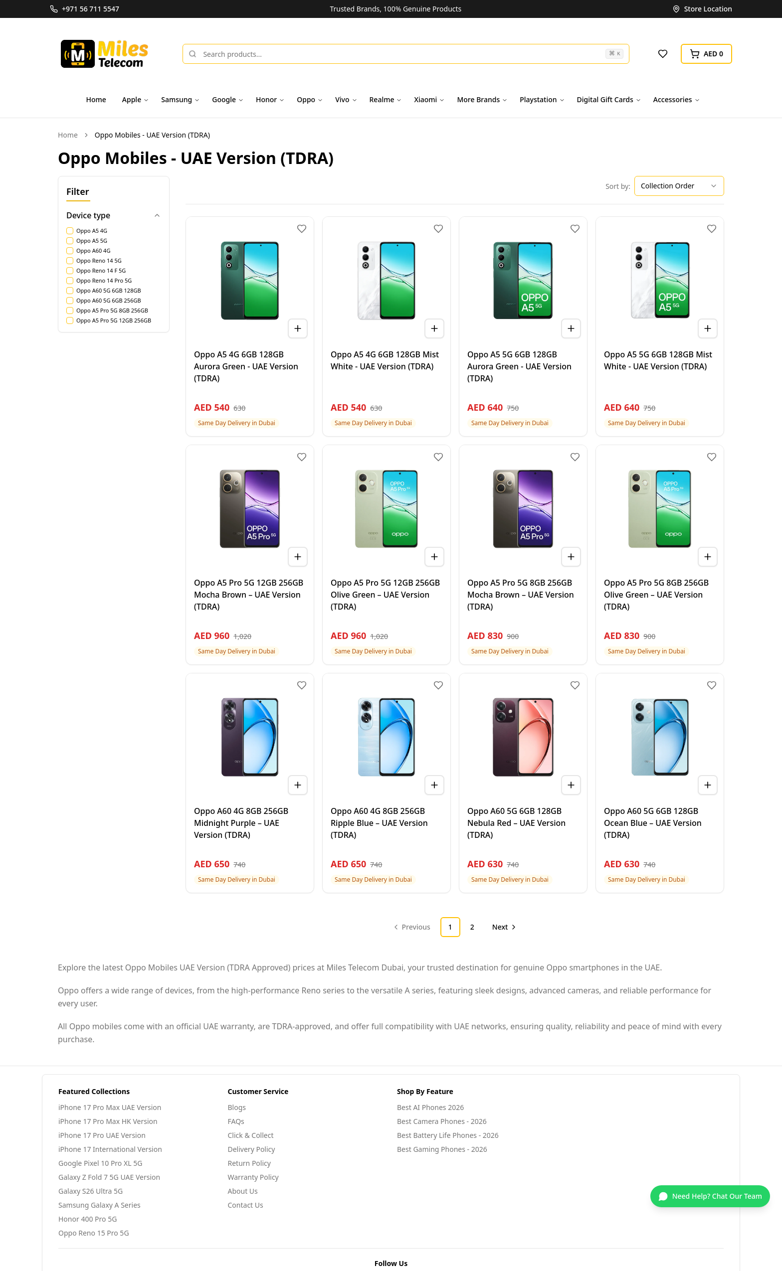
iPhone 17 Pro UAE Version (102, 1135)
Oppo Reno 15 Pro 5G (93, 1233)
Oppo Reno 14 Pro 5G (104, 280)
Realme (386, 99)
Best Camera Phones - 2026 (442, 1121)
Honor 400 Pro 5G (87, 1219)
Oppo (310, 99)
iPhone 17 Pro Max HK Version (108, 1121)
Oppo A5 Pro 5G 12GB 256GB (113, 320)
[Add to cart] (298, 328)
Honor (270, 99)
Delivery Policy (251, 1149)
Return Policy (249, 1163)
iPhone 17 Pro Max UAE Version (109, 1107)
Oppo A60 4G (93, 250)
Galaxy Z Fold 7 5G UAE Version (109, 1177)
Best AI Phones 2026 (430, 1107)
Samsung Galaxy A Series (99, 1205)
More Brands (482, 99)
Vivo (346, 99)
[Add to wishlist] (302, 229)
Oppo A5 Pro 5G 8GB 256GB (112, 310)
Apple (135, 99)
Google (228, 99)
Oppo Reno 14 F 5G (101, 270)
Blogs (237, 1107)
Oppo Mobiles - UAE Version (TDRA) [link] (152, 135)
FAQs (236, 1121)
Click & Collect (251, 1135)
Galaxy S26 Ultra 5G (90, 1191)
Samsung (180, 99)
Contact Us (245, 1205)
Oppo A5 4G (91, 230)
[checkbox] (69, 230)
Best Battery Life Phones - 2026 (448, 1135)
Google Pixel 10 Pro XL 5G (100, 1163)
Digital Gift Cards (609, 99)
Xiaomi (429, 99)
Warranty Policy (253, 1177)
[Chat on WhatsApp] (710, 1196)
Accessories (676, 99)
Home (96, 99)
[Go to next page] (503, 927)
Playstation (542, 99)
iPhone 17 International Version (110, 1149)
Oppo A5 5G (91, 240)
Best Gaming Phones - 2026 (442, 1149)
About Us (243, 1191)
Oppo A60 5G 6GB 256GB (108, 300)
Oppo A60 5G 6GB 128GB (108, 290)
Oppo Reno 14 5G (99, 260)
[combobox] (679, 186)
